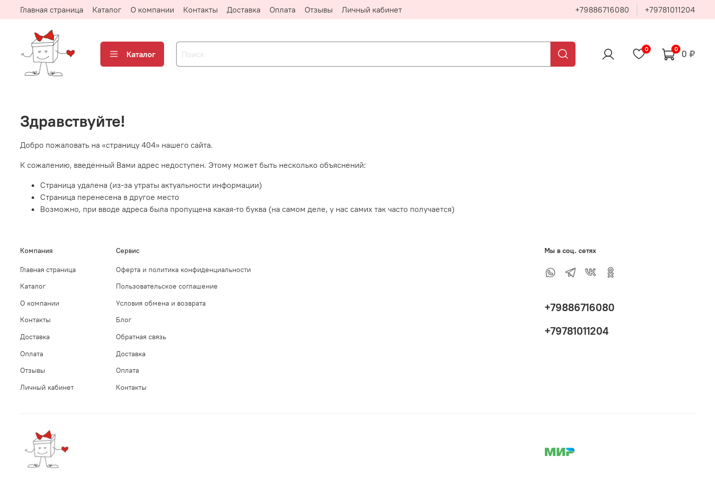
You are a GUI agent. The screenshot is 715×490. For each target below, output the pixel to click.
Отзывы (319, 10)
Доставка (243, 10)
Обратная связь (141, 336)
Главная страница (51, 10)
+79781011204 (670, 10)
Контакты (200, 10)
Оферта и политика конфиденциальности (183, 269)
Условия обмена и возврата (161, 303)
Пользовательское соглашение (167, 286)
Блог (123, 319)
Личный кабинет (372, 10)
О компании (152, 10)
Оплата (282, 10)
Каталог (106, 10)
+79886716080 (602, 10)
